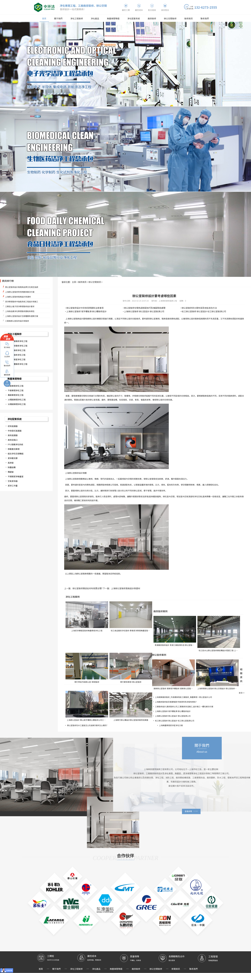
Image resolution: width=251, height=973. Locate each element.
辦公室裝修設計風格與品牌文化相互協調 (21, 287)
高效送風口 (13, 442)
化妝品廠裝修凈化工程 (17, 341)
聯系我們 (197, 17)
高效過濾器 (13, 437)
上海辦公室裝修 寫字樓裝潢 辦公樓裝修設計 (83, 311)
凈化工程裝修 (81, 17)
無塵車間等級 (114, 17)
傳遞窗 (11, 475)
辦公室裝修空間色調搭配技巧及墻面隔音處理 (141, 308)
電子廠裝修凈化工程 (16, 351)
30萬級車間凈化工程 (17, 406)
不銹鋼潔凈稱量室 (15, 479)
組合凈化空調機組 (15, 456)
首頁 (51, 17)
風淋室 (11, 465)
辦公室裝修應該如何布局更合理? (84, 588)
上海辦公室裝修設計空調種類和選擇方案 (21, 316)
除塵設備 (12, 470)
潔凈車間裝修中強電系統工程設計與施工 (21, 302)
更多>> (241, 692)
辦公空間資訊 (90, 282)
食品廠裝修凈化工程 (16, 355)
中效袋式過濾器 (14, 432)
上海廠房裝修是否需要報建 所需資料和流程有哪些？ (176, 701)
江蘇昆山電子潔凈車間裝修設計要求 (19, 307)
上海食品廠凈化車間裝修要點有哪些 (19, 311)
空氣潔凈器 (13, 484)
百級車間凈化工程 (15, 387)
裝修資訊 (183, 17)
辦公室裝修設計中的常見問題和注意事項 (82, 308)
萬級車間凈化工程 (15, 396)
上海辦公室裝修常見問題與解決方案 (19, 292)
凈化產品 (97, 17)
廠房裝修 (149, 17)
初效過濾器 (13, 428)
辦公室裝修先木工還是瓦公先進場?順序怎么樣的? (87, 725)
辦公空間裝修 (166, 17)
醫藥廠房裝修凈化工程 (17, 346)
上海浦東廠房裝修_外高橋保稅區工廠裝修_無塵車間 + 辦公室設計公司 (183, 696)
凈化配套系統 (133, 17)
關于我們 (64, 17)
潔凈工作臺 (13, 489)
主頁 (72, 282)
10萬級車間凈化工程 (17, 401)
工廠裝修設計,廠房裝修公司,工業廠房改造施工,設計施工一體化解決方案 (184, 706)
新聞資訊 (167, 949)
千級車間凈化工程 (15, 392)
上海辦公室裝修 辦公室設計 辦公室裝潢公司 (141, 311)
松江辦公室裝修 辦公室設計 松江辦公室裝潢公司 (201, 311)
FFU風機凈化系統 (15, 447)
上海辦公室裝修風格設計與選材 (116, 588)
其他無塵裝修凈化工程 (17, 365)
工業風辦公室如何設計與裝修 (17, 321)
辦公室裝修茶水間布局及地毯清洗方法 (197, 308)
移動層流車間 (13, 451)
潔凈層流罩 (13, 461)
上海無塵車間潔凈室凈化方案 (171, 725)
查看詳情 (196, 814)
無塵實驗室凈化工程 (16, 360)
